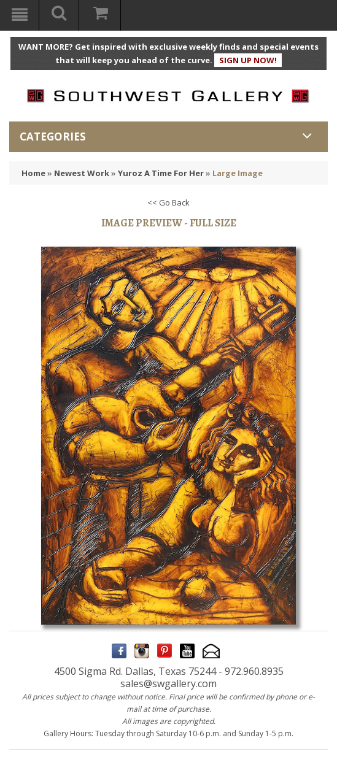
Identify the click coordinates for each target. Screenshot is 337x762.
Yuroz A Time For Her (161, 173)
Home (33, 173)
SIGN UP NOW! (248, 60)
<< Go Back (168, 202)
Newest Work (81, 173)
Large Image (237, 173)
